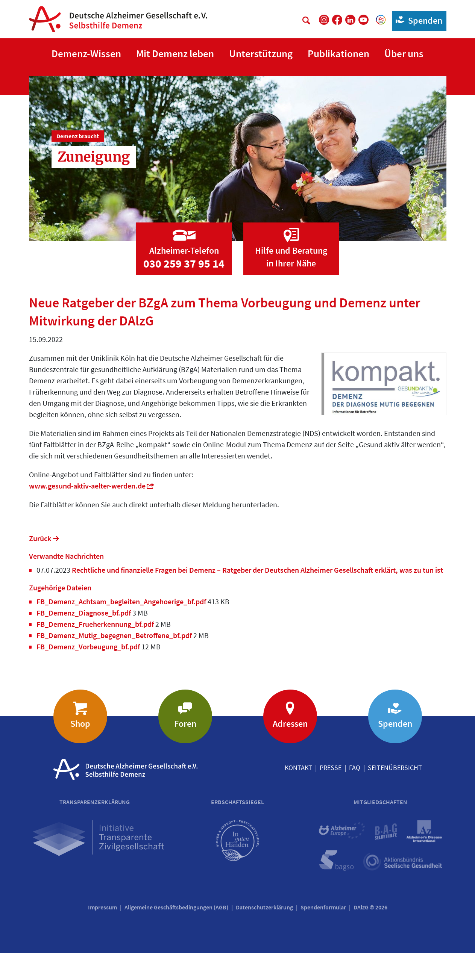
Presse (330, 767)
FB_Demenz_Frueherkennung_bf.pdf (95, 624)
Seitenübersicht (395, 767)
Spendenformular (323, 907)
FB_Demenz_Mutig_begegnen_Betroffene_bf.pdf (114, 635)
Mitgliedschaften (380, 802)
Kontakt (298, 767)
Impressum (102, 907)
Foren (185, 723)
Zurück (40, 538)
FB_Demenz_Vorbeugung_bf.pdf (88, 646)
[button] (86, 54)
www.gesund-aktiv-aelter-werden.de (87, 485)
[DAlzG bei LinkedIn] (350, 20)
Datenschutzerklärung (264, 907)
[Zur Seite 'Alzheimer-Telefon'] (184, 241)
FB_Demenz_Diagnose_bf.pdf (84, 612)
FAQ (354, 767)
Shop (80, 723)
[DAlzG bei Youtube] (363, 20)
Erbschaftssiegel (237, 802)
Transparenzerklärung (94, 802)
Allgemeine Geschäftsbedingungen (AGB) (176, 907)
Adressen (290, 723)
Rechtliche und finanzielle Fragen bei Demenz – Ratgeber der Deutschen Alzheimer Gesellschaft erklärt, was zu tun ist (256, 570)
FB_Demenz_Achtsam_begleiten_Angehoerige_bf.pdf (122, 601)
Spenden (417, 20)
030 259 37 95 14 (184, 263)
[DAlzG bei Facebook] (337, 20)
